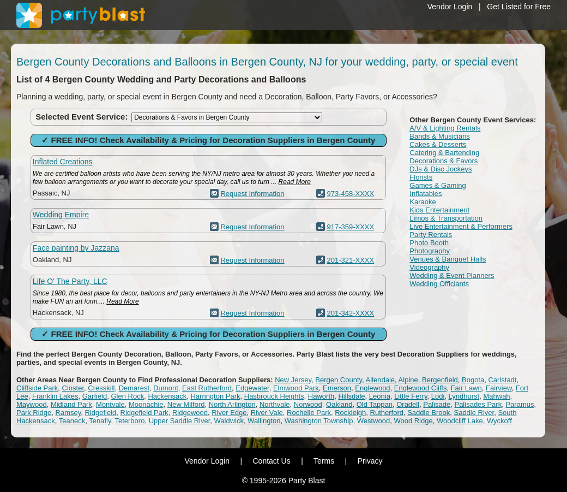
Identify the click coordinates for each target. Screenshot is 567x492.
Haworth (321, 396)
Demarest (134, 388)
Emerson (337, 388)
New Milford (186, 404)
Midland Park (71, 404)
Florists (420, 177)
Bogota (473, 380)
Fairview (499, 388)
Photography (429, 251)
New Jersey (293, 380)
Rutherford (386, 412)
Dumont (165, 388)
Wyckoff (499, 421)
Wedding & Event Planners (451, 275)
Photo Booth (429, 243)
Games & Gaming (437, 185)
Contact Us (271, 461)
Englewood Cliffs (420, 388)
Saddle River (474, 412)
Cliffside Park (37, 388)
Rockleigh (350, 412)
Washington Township (319, 421)
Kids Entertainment (439, 210)
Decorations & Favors (443, 161)
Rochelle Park (309, 412)
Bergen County (338, 380)
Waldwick (229, 421)
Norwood (308, 404)
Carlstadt (502, 380)
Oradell (407, 404)
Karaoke (422, 202)
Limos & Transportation (445, 218)
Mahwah (496, 396)
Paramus (519, 404)
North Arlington (232, 404)
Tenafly (100, 421)
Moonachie (146, 404)
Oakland (339, 404)
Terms (323, 461)
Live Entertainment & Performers (460, 226)
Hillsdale (351, 396)
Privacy (370, 461)
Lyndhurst (464, 396)
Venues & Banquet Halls (447, 259)
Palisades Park (478, 404)
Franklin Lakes (55, 396)
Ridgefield (101, 412)
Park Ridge (33, 412)
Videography (429, 267)
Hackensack (167, 396)
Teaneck (72, 421)
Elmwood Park (296, 388)
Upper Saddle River (179, 421)
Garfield (94, 396)
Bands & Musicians (439, 136)
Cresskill (101, 388)
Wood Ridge (413, 421)
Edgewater (252, 388)
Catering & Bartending (444, 153)
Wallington (264, 421)
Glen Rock (127, 396)
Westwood (373, 421)
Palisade (436, 404)
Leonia (379, 396)
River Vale (267, 412)
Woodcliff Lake (460, 421)
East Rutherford (207, 388)
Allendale (380, 380)
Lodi (438, 396)
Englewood (372, 388)
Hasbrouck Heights (274, 396)
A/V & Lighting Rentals (444, 128)
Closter (73, 388)
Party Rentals (430, 234)
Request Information (252, 193)
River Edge (229, 412)
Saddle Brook (428, 412)
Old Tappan (375, 404)
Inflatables (425, 193)
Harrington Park (215, 396)
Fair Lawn (466, 388)
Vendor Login (450, 6)
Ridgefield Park (144, 412)
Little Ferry (410, 396)
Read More (295, 182)
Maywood (31, 404)
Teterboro (129, 421)
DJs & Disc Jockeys (440, 169)
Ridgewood (190, 412)
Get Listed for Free (519, 6)
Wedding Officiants (439, 284)
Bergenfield (440, 380)
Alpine (408, 380)
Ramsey (68, 412)
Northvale (275, 404)
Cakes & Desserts (437, 144)
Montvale (110, 404)
